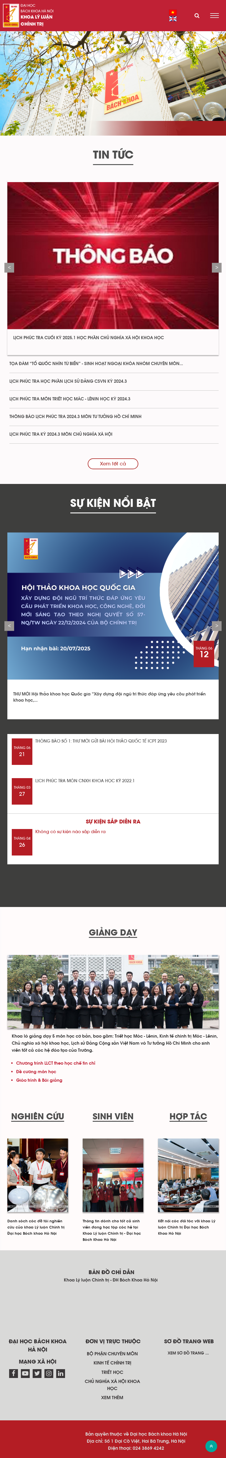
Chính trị (32, 24)
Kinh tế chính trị (112, 1363)
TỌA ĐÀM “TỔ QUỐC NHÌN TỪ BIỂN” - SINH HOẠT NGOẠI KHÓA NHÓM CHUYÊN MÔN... (96, 364)
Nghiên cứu (37, 1117)
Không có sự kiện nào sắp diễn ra (70, 832)
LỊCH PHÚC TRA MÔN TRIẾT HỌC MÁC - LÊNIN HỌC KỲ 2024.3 (69, 399)
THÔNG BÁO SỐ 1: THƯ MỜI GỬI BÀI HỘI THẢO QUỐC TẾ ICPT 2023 (101, 741)
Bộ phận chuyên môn (112, 1354)
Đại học (28, 5)
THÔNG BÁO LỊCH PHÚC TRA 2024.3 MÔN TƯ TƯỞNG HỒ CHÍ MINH (75, 417)
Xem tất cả (113, 463)
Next (217, 267)
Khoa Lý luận (36, 17)
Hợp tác (188, 1117)
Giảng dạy (113, 933)
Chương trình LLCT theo (40, 1063)
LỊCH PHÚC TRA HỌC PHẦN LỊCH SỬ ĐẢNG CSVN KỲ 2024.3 (68, 381)
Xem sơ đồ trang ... (188, 1353)
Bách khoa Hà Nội (37, 11)
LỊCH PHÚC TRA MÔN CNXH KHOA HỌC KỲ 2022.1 (85, 781)
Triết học (112, 1372)
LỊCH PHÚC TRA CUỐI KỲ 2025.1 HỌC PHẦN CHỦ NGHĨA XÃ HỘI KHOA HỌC (88, 338)
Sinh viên (113, 1117)
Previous (9, 267)
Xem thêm (112, 1397)
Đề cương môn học (36, 1072)
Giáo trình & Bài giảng (39, 1080)
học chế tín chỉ (79, 1063)
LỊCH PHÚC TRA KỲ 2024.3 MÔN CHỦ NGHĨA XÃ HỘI (60, 434)
